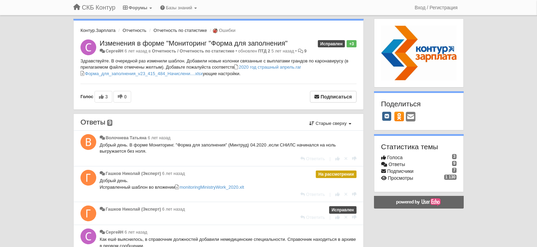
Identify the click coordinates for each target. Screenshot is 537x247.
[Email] (410, 117)
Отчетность (134, 30)
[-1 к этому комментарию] (354, 158)
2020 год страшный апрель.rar (270, 67)
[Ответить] (312, 158)
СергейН (114, 51)
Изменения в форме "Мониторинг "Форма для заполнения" (194, 43)
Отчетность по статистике (180, 30)
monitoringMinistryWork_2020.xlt (211, 187)
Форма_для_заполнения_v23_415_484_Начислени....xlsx (144, 73)
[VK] (387, 116)
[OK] (399, 116)
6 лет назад (159, 138)
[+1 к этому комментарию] (337, 158)
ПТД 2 (264, 51)
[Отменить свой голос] (346, 158)
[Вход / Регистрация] (436, 7)
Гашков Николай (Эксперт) (133, 173)
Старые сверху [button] (330, 123)
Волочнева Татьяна (126, 138)
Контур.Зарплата (97, 30)
